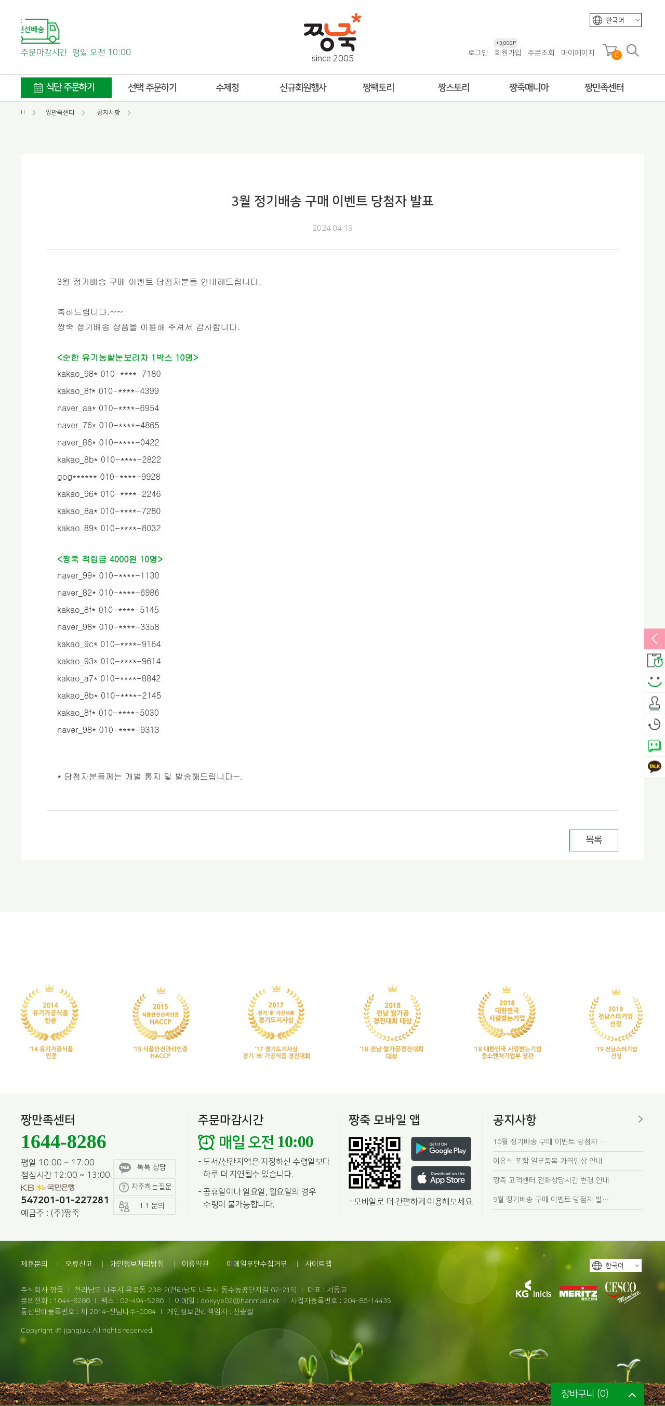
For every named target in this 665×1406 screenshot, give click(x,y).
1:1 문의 (142, 1206)
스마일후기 (654, 682)
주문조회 (541, 53)
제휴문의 (34, 1264)
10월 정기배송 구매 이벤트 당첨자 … (549, 1142)
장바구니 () (584, 1394)
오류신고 (78, 1264)
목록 (594, 840)
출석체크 (654, 703)
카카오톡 (654, 767)
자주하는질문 (145, 1187)
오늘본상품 (654, 724)
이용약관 (195, 1264)
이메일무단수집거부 (257, 1264)
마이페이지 (578, 53)
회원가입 (508, 52)
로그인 (478, 53)
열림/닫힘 (654, 639)
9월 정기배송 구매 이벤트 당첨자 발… (551, 1199)
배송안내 (654, 661)
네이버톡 (654, 746)
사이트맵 (318, 1264)
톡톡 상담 (142, 1168)
